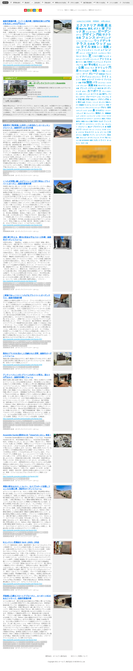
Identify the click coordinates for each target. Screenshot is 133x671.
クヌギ (104, 129)
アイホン (89, 102)
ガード (85, 74)
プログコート (82, 127)
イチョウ (85, 129)
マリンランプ (94, 59)
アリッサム (105, 97)
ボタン (84, 91)
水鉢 (100, 94)
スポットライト (99, 140)
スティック (86, 94)
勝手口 (78, 121)
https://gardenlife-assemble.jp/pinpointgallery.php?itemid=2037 (22, 65)
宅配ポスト (94, 99)
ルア (103, 50)
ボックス (102, 102)
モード (99, 47)
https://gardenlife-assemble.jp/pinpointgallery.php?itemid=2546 (22, 365)
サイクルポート (85, 71)
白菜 (77, 88)
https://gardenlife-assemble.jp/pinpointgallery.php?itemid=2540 (22, 225)
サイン (85, 56)
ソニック (95, 102)
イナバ (83, 76)
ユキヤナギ (79, 119)
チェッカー (102, 65)
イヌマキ (81, 132)
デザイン (88, 34)
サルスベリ (89, 132)
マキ (105, 132)
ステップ (79, 110)
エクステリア (86, 25)
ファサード (99, 79)
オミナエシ (102, 83)
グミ (103, 113)
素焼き (98, 113)
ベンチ (97, 50)
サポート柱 (84, 143)
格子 (86, 65)
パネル (108, 119)
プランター (83, 85)
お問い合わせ (105, 21)
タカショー (83, 138)
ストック (95, 105)
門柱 (99, 34)
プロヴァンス (98, 127)
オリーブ (90, 79)
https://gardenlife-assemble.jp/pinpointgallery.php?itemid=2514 (22, 584)
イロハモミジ (91, 53)
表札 (90, 28)
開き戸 (90, 127)
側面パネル (85, 121)
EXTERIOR (85, 140)
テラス (81, 43)
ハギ (77, 85)
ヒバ (99, 107)
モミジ (79, 56)
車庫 (91, 140)
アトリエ (104, 59)
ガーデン (104, 31)
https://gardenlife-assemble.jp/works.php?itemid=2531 (20, 530)
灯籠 (90, 121)
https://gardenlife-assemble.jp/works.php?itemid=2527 (20, 281)
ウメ (92, 68)
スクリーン (102, 105)
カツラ (79, 129)
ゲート (78, 35)
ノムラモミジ (102, 53)
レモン (99, 97)
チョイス (107, 62)
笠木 (80, 94)
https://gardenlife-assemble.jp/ (48, 96)
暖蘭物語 (108, 113)
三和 (109, 132)
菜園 (90, 85)
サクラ (106, 34)
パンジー (108, 110)
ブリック (83, 88)
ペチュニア (79, 113)
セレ (103, 124)
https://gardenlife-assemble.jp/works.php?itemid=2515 (20, 640)
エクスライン (90, 124)
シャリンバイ (91, 116)
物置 (94, 70)
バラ (95, 82)
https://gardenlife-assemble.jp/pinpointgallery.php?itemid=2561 (22, 169)
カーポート (94, 90)
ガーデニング (103, 37)
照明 (109, 107)
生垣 (78, 37)
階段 (89, 82)
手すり (104, 107)
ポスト (97, 28)
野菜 (96, 85)
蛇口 (80, 102)
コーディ (98, 124)
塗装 (93, 47)
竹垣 (80, 99)
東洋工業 (100, 88)
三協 (103, 71)
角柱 (109, 44)
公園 (81, 67)
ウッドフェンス (98, 62)
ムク (77, 116)
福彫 (85, 62)
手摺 (84, 83)
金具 (83, 102)
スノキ (97, 132)
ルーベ (93, 94)
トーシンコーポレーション (84, 41)
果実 (103, 119)
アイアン (92, 135)
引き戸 (101, 121)
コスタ (89, 110)
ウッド (101, 43)
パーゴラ (85, 59)
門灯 (106, 138)
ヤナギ (108, 116)
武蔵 (79, 83)
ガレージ (93, 73)
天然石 (89, 62)
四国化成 (102, 74)
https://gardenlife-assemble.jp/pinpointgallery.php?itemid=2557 (22, 339)
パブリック (92, 88)
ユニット (82, 53)
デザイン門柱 (103, 99)
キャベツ (102, 85)
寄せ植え (93, 64)
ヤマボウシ (100, 110)
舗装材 (84, 79)
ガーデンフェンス (93, 138)
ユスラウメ (97, 119)
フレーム (79, 65)
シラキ (98, 116)
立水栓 (91, 44)
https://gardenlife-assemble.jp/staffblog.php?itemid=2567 (20, 476)
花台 (109, 135)
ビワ (101, 132)
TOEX (95, 121)
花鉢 (77, 138)
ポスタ (89, 77)
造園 (106, 46)
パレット (92, 129)
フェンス (89, 37)
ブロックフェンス (91, 107)
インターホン (91, 32)
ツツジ (103, 116)
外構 (100, 25)
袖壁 (109, 127)
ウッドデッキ (102, 40)
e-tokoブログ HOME (84, 21)
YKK (78, 47)
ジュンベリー (90, 113)
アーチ (102, 138)
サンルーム (87, 105)
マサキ (87, 68)
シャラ (85, 110)
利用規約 (96, 21)
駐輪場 (81, 105)
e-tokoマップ (11, 78)
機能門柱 (83, 29)
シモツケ (83, 116)
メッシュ (98, 129)
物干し (105, 94)
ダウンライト (96, 77)
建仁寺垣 (85, 99)
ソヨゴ (95, 56)
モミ (109, 53)
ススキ (108, 83)
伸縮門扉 (86, 135)
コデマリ (82, 97)
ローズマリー (88, 119)
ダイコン (79, 135)
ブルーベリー (91, 97)
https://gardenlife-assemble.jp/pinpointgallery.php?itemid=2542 (22, 419)
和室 (107, 105)
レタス (108, 85)
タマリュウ (101, 67)
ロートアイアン (101, 135)
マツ (99, 71)
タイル (86, 46)
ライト (105, 76)
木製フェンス (103, 56)
